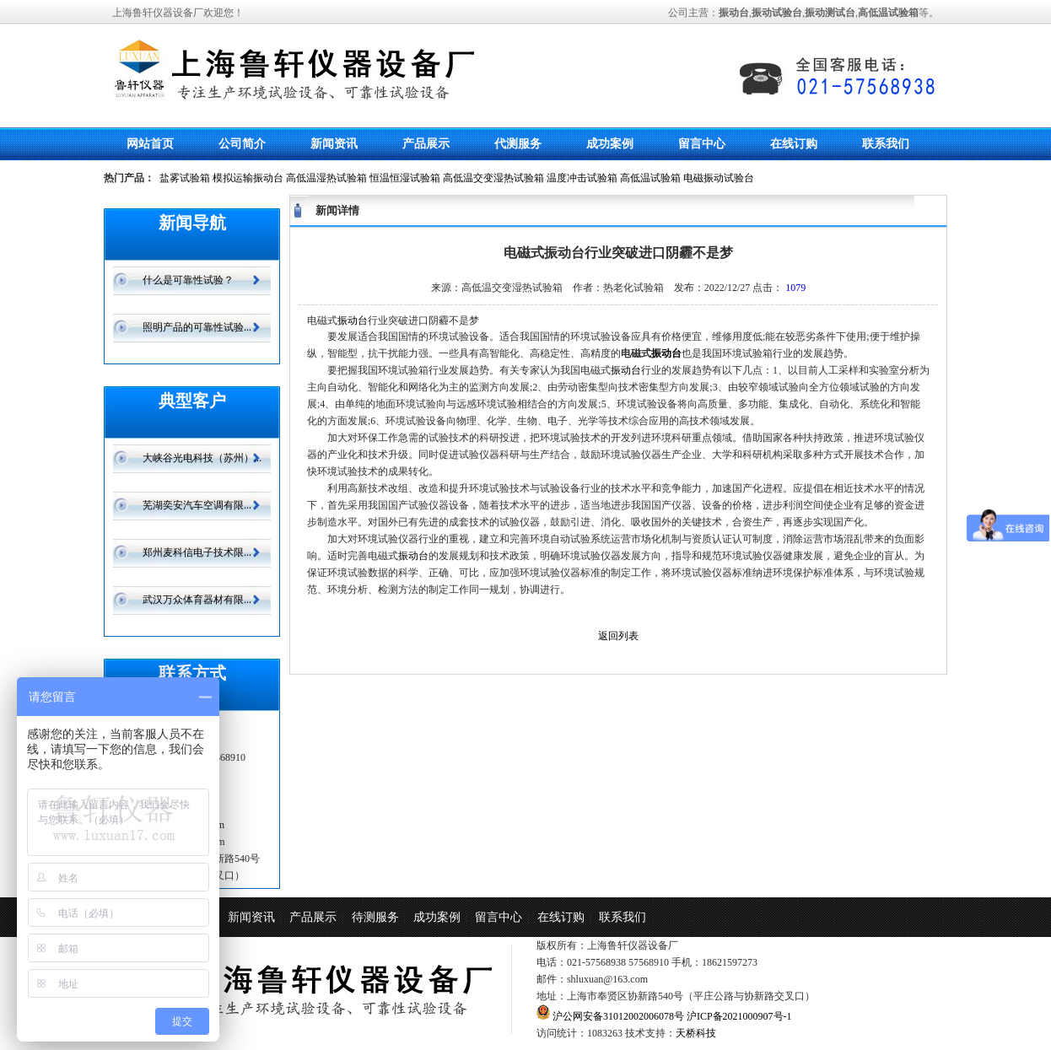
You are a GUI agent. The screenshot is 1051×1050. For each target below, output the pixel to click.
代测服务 (518, 143)
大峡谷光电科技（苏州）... (202, 458)
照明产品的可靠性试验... (197, 327)
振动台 (352, 320)
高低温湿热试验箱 (326, 178)
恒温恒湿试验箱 (404, 178)
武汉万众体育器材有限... (197, 600)
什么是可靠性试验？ (188, 280)
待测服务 (375, 917)
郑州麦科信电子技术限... (197, 552)
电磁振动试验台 (718, 178)
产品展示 (426, 143)
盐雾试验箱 (184, 178)
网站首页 (150, 143)
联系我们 (885, 143)
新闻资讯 (334, 143)
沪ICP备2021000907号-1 (739, 1016)
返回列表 (618, 636)
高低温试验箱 (650, 178)
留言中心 (701, 143)
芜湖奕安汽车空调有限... (197, 505)
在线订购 (793, 143)
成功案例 (609, 143)
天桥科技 (696, 1033)
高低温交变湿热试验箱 (493, 178)
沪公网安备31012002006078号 (617, 1016)
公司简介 (242, 143)
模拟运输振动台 (248, 178)
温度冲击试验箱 (582, 178)
